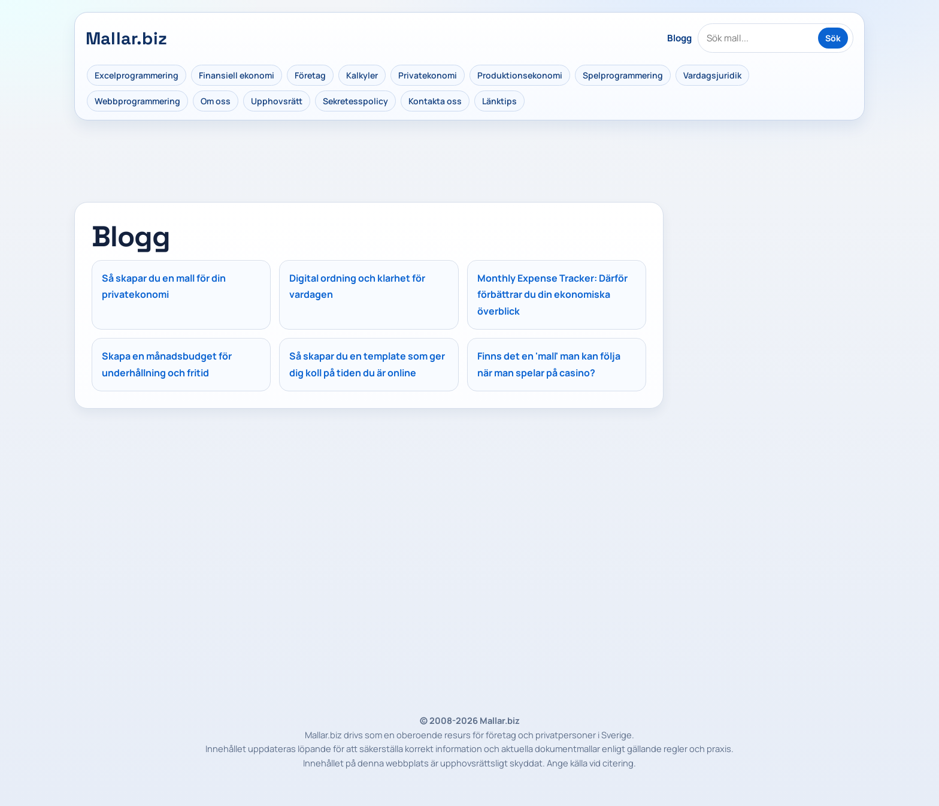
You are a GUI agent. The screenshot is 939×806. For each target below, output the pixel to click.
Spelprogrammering (623, 75)
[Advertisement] (769, 277)
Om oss (216, 101)
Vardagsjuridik (712, 75)
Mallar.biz (126, 38)
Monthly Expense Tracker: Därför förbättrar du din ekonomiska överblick (552, 294)
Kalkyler (362, 75)
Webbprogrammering (137, 101)
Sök (833, 38)
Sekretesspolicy (355, 101)
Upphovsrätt (276, 101)
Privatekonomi (427, 75)
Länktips (499, 101)
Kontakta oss (435, 101)
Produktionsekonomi (519, 75)
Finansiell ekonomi (236, 75)
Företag (310, 75)
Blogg (679, 38)
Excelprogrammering (136, 75)
